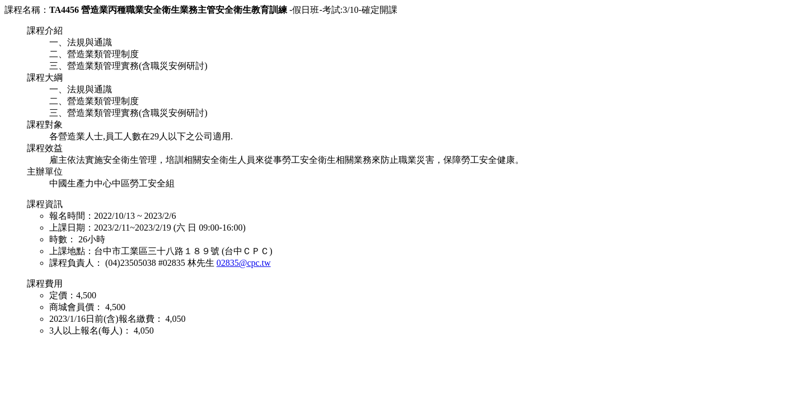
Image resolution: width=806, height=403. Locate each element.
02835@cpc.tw (244, 263)
